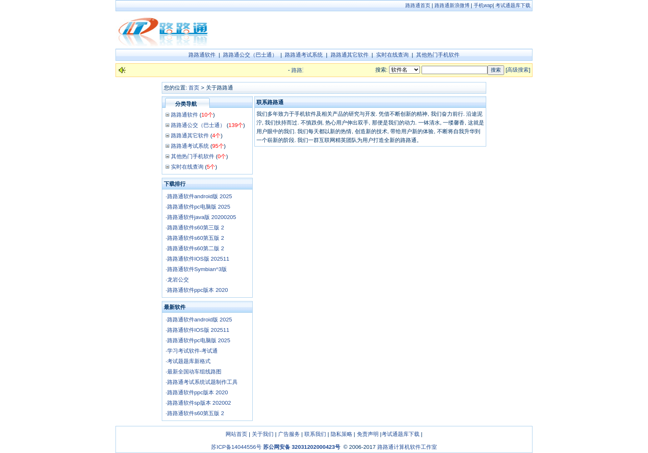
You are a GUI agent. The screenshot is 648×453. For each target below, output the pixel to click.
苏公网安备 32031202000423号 (301, 447)
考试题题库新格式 (189, 361)
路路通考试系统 (304, 55)
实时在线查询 (392, 55)
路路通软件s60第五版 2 (195, 238)
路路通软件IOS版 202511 (198, 259)
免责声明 (368, 434)
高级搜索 (518, 70)
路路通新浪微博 (452, 5)
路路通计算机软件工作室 (407, 447)
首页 (193, 88)
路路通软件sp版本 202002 (199, 403)
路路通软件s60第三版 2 (195, 227)
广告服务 (289, 434)
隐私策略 (341, 434)
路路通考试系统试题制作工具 (202, 382)
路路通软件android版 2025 (199, 196)
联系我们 (315, 434)
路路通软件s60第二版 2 (195, 248)
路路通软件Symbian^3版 (197, 269)
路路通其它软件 (350, 55)
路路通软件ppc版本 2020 (197, 290)
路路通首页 (417, 5)
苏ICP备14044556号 (236, 447)
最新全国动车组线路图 (194, 371)
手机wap (483, 5)
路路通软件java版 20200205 (201, 217)
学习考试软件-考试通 (192, 351)
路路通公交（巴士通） (250, 55)
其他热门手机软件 (438, 55)
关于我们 (263, 434)
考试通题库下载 (512, 5)
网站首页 (236, 434)
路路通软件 (202, 55)
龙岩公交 (178, 279)
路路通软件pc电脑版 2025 (198, 207)
